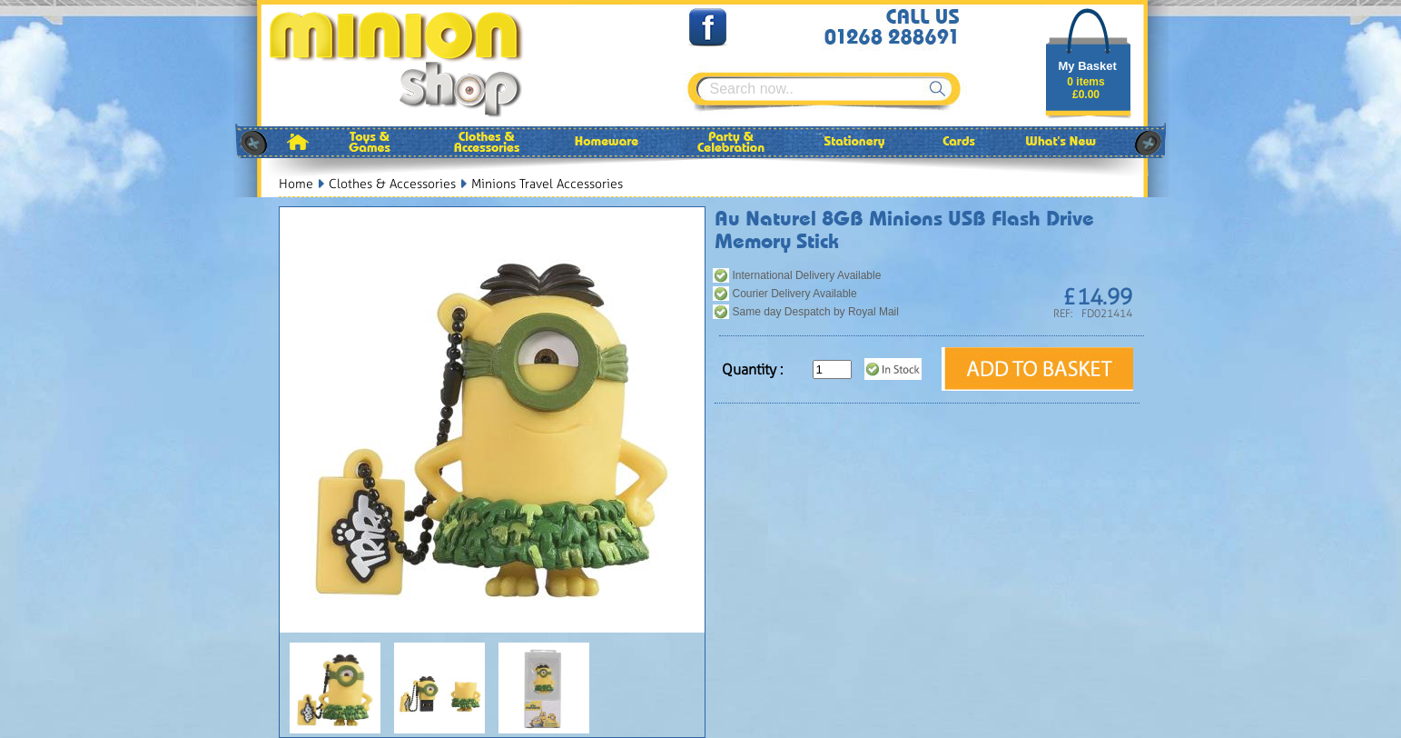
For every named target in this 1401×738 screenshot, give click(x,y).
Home (296, 184)
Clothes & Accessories (392, 184)
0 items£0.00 (1085, 88)
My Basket (1088, 66)
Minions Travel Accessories (547, 184)
